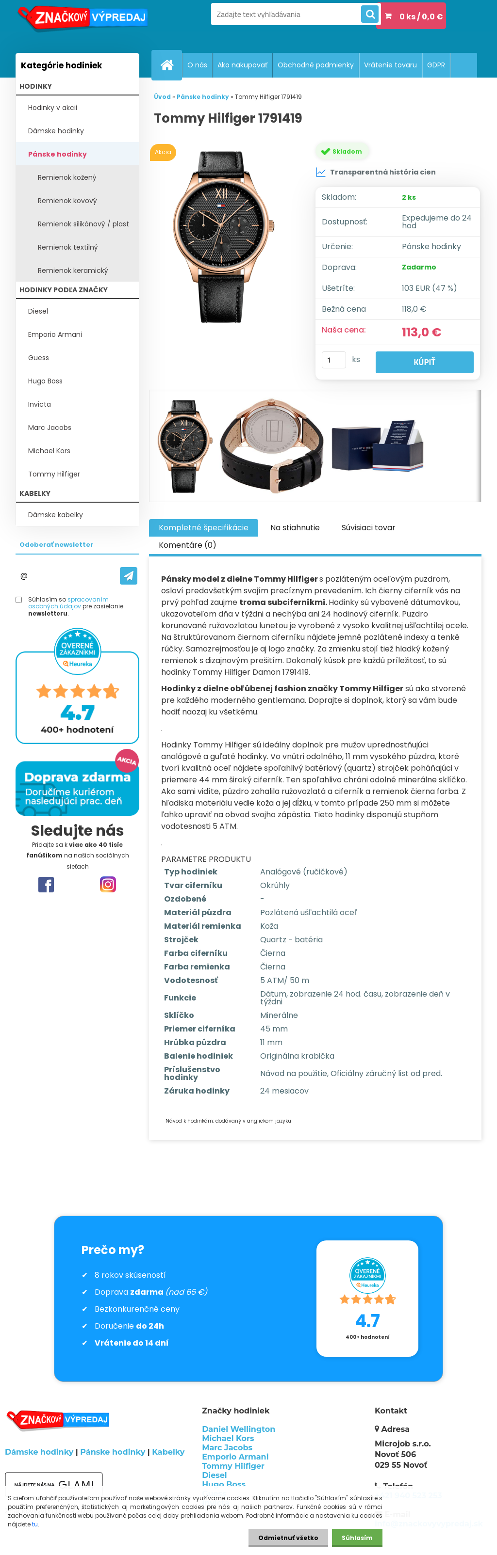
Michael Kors (49, 451)
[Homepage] (171, 65)
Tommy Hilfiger (54, 474)
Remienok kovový (67, 201)
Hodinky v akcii (52, 107)
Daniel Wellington (238, 1429)
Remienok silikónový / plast (83, 224)
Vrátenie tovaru (390, 65)
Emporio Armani (55, 334)
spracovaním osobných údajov (68, 602)
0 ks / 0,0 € (421, 16)
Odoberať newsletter (56, 544)
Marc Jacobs (49, 427)
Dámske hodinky (56, 131)
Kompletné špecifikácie (203, 527)
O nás (197, 65)
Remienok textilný (68, 247)
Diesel (38, 311)
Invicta (39, 404)
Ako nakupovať (242, 65)
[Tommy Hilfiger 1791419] (226, 236)
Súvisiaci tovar (369, 527)
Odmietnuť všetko (288, 1538)
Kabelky (168, 1452)
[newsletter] (128, 576)
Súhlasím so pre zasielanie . (75, 606)
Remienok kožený (67, 177)
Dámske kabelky (55, 515)
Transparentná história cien (375, 172)
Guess (38, 358)
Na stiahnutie (295, 527)
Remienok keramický (73, 270)
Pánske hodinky (57, 154)
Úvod (162, 97)
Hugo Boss (45, 381)
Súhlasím (357, 1538)
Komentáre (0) (187, 545)
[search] (370, 14)
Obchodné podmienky (316, 65)
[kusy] (334, 359)
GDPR (436, 65)
